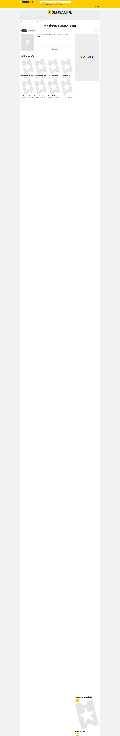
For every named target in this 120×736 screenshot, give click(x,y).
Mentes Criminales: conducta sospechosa (40, 102)
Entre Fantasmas (53, 102)
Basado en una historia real (27, 82)
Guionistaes (33, 27)
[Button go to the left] (95, 37)
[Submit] (69, 2)
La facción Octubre (40, 82)
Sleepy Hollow (27, 102)
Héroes (66, 102)
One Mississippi (53, 82)
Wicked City (66, 82)
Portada (23, 27)
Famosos (28, 27)
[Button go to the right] (98, 37)
